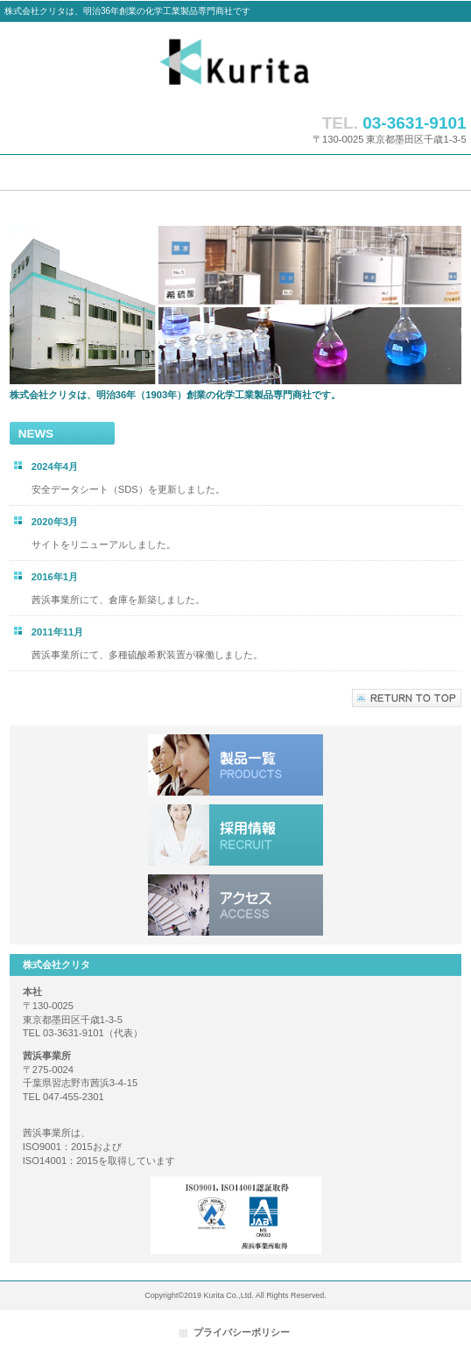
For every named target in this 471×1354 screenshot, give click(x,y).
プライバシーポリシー (241, 1332)
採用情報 (235, 835)
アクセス (235, 905)
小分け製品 (235, 765)
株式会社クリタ (235, 63)
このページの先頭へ (406, 698)
